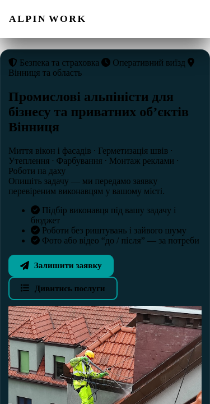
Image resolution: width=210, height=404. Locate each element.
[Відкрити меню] (189, 19)
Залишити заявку (61, 265)
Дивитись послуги (63, 288)
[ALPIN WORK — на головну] (48, 19)
